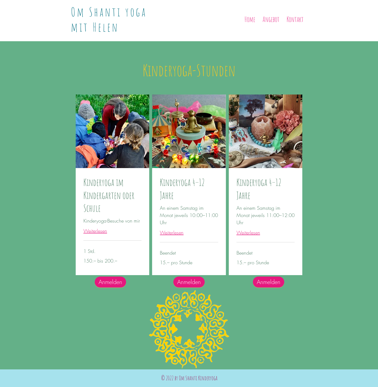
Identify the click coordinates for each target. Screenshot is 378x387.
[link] (112, 195)
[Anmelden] (268, 282)
